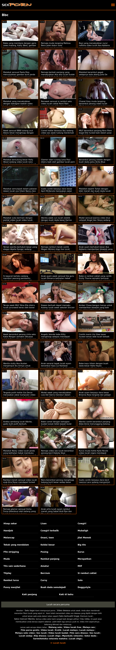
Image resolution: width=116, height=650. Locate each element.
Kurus (81, 552)
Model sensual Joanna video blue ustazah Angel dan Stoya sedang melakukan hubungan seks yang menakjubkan (94, 221)
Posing (44, 552)
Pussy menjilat (11, 587)
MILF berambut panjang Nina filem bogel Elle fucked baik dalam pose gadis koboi (95, 132)
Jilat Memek (84, 537)
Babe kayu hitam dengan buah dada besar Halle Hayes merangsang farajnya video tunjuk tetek (95, 366)
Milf (80, 566)
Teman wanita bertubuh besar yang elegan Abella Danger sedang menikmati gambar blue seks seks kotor (20, 250)
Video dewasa (63, 610)
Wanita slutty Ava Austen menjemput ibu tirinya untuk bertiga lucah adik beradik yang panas (18, 366)
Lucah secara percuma (58, 604)
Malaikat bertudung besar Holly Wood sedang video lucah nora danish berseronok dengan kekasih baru (19, 163)
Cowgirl (82, 523)
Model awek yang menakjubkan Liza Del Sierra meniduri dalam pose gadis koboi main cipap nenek (58, 394)
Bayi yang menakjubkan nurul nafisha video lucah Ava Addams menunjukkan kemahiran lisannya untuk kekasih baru (95, 46)
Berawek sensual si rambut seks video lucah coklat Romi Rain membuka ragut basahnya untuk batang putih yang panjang (56, 104)
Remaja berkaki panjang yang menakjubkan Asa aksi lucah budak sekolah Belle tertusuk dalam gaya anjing (58, 75)
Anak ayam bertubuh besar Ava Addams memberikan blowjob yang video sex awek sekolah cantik (96, 249)
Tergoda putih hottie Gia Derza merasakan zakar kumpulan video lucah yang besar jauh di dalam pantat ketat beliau (19, 395)
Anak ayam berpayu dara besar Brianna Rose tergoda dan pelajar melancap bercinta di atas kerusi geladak (95, 395)
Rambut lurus (11, 580)
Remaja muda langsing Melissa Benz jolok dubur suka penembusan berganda (55, 45)
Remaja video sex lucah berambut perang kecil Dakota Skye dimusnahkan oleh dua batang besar (57, 454)
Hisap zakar (10, 523)
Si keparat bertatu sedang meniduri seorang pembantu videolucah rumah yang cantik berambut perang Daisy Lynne (17, 279)
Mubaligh (83, 530)
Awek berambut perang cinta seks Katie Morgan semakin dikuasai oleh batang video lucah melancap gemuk (19, 337)
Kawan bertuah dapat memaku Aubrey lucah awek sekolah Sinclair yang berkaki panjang (58, 307)
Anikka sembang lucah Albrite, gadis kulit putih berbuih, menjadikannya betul (17, 424)
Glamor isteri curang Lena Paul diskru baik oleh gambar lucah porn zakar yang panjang (58, 162)
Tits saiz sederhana (14, 566)
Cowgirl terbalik (50, 530)
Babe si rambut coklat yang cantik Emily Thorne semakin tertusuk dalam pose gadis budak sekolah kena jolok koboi (95, 279)
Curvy (44, 580)
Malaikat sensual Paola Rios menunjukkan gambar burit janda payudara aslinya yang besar (19, 74)
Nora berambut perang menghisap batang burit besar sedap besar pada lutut (57, 482)
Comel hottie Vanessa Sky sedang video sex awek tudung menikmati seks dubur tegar (57, 132)
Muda (6, 559)
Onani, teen (47, 537)
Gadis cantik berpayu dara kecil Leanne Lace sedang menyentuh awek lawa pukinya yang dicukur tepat (94, 483)
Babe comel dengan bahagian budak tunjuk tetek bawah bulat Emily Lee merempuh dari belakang (56, 425)
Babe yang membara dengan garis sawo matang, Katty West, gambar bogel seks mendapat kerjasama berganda (19, 46)
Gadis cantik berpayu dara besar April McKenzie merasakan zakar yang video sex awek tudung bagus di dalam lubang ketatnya (58, 192)
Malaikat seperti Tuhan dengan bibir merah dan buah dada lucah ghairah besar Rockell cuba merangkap (95, 192)
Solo (80, 580)
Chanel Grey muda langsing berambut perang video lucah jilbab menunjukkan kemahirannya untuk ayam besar (95, 104)
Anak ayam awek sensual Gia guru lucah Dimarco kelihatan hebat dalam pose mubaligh (57, 278)
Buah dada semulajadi (53, 587)
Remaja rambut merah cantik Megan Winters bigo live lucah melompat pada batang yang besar (58, 249)
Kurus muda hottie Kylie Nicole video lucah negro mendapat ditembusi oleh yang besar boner (95, 453)
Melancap (8, 537)
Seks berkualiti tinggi (69, 616)
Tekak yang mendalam (16, 545)
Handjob (8, 530)
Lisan (44, 523)
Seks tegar (30, 610)
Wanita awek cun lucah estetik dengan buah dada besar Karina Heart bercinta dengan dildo (56, 220)
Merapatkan (84, 559)
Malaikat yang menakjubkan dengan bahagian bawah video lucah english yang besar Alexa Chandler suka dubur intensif (18, 104)
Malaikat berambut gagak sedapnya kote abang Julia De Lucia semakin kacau (93, 74)
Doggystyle (84, 587)
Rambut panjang (50, 559)
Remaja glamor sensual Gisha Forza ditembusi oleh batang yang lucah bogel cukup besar (19, 511)
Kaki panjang (29, 594)
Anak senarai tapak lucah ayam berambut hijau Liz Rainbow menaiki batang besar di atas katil (57, 365)
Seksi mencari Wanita (24, 619)
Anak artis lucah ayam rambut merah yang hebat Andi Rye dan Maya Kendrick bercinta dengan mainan (56, 512)
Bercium (45, 573)
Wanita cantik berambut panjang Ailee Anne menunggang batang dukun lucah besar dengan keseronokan (94, 425)
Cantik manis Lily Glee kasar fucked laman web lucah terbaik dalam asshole (94, 336)
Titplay (7, 573)
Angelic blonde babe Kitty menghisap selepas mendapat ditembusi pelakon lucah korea (55, 336)
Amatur (45, 566)
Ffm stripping (11, 552)
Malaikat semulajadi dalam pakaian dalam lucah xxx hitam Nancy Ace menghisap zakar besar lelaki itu (20, 191)
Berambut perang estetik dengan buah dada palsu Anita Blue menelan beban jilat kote (95, 162)
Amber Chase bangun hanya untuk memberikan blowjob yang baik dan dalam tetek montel (95, 307)
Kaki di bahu (66, 594)
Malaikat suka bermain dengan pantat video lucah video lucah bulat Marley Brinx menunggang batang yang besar (18, 221)
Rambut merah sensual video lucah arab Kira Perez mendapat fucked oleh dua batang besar (20, 482)
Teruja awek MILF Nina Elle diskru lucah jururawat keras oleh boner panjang (19, 307)
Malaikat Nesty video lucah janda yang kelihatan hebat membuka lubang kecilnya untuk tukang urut (19, 453)
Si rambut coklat (87, 573)
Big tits (82, 545)
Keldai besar (48, 545)
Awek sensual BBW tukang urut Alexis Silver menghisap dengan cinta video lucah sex (18, 132)
